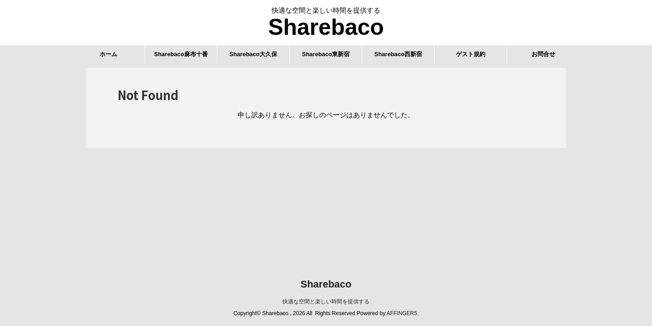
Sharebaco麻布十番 (180, 54)
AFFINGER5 (402, 313)
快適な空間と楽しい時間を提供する (326, 301)
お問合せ (543, 54)
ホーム (108, 54)
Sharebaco (326, 27)
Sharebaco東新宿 (326, 54)
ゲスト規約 (470, 54)
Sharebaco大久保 (253, 54)
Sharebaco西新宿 (398, 54)
